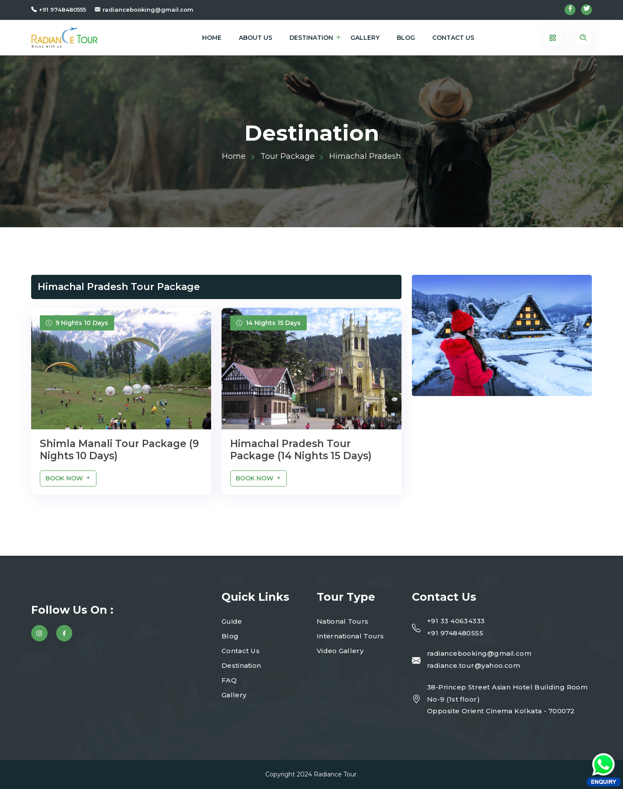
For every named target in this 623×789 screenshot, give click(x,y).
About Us (255, 38)
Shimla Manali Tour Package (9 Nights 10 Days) (119, 450)
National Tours (342, 621)
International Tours (350, 636)
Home (212, 38)
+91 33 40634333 (456, 621)
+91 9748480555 (62, 9)
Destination (311, 38)
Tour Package (287, 156)
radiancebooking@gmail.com (148, 9)
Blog (406, 38)
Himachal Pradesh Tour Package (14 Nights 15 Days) (301, 450)
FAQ (229, 680)
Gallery (364, 38)
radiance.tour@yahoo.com (473, 665)
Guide (232, 621)
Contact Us (453, 38)
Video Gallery (340, 651)
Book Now (68, 478)
